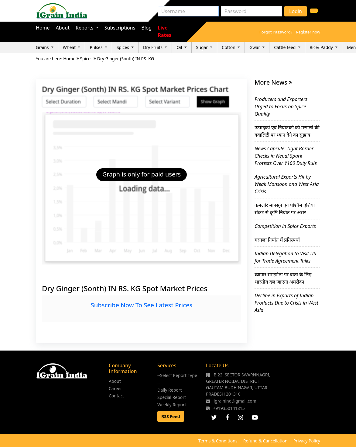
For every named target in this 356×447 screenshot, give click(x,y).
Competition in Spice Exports (285, 226)
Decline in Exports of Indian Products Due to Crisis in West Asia (286, 302)
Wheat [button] (70, 47)
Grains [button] (43, 47)
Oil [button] (179, 47)
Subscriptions (119, 27)
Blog (146, 27)
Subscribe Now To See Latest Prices (141, 305)
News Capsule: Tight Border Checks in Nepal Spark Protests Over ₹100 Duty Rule (286, 155)
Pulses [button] (97, 47)
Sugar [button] (202, 47)
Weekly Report (171, 404)
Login (295, 11)
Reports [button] (85, 27)
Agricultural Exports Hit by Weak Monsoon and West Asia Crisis (287, 184)
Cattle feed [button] (285, 47)
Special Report (171, 397)
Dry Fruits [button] (153, 47)
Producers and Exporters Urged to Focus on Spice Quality (281, 106)
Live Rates (164, 31)
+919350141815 (225, 408)
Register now (308, 32)
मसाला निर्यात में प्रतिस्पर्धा (277, 239)
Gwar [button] (255, 47)
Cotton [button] (229, 47)
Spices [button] (123, 47)
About (63, 27)
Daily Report (169, 390)
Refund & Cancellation (265, 441)
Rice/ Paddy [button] (322, 47)
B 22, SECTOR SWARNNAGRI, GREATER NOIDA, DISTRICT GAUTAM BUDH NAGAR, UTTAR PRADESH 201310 (238, 384)
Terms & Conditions (218, 441)
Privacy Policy (306, 441)
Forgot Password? (275, 32)
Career (115, 388)
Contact (116, 396)
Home (43, 27)
